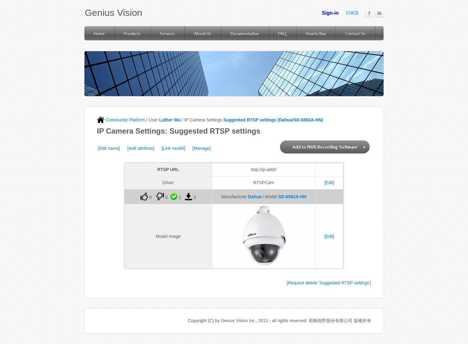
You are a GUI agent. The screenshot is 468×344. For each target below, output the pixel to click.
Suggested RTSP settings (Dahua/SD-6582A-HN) (273, 119)
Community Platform (121, 119)
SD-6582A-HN (292, 196)
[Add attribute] (140, 148)
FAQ (282, 33)
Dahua (254, 196)
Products (132, 33)
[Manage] (202, 148)
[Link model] (173, 148)
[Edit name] (109, 148)
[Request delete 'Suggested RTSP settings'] (329, 282)
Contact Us (355, 33)
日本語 (352, 12)
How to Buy (316, 33)
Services (167, 33)
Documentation (245, 33)
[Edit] (329, 182)
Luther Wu (170, 119)
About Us (202, 33)
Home (99, 33)
